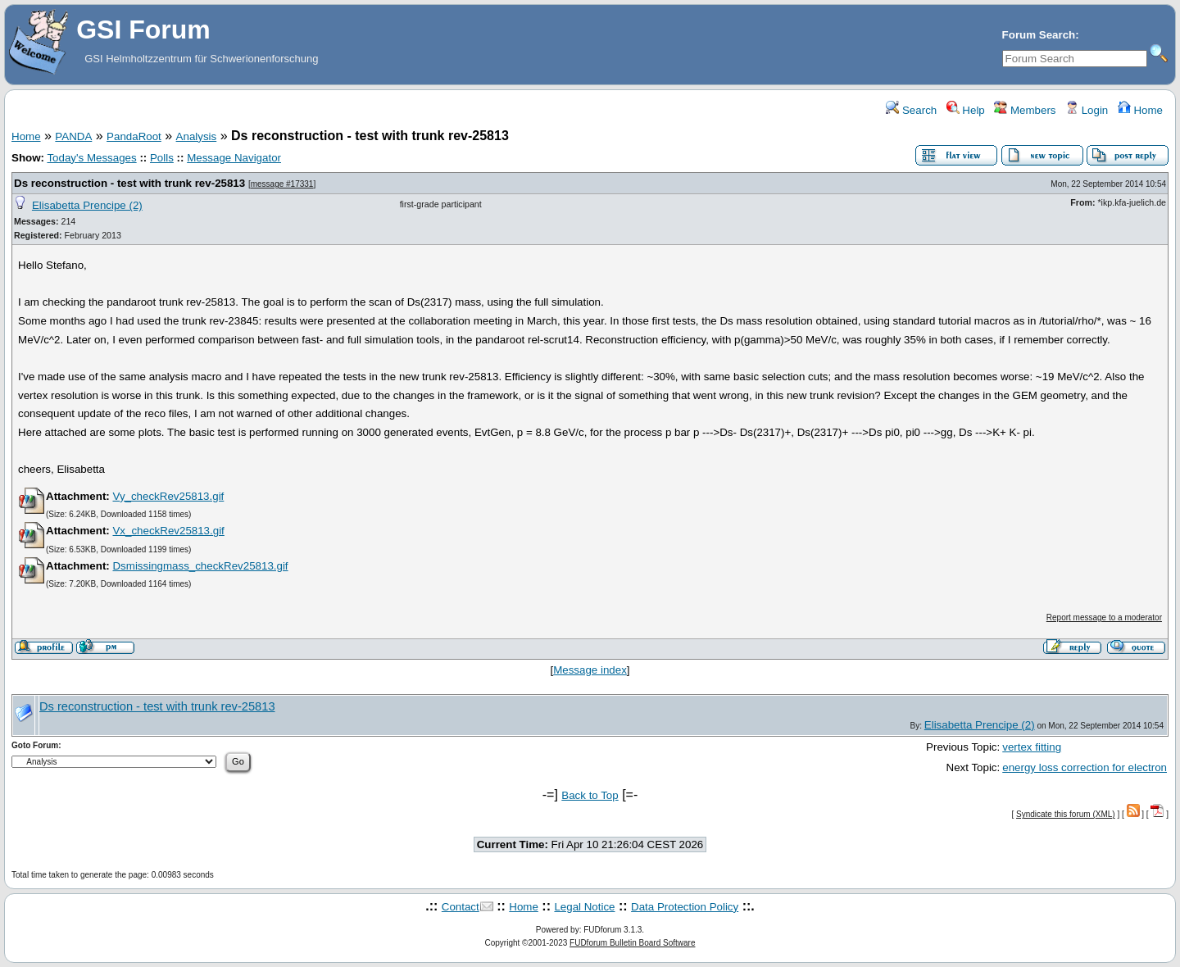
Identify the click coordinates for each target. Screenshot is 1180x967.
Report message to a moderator (1104, 617)
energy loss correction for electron (1084, 767)
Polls (162, 158)
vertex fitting (1031, 747)
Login (1086, 110)
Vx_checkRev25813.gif (168, 530)
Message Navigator (234, 158)
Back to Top (589, 795)
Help (965, 110)
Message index (590, 670)
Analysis (196, 136)
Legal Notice (584, 907)
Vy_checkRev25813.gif (168, 496)
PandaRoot (134, 136)
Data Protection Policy (684, 907)
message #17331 (282, 183)
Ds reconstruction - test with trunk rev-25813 (129, 183)
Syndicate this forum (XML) (1065, 814)
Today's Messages (91, 158)
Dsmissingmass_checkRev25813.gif (200, 566)
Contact (460, 907)
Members (1024, 110)
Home (1140, 110)
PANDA (73, 136)
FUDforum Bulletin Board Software (632, 942)
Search (911, 110)
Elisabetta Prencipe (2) (87, 205)
